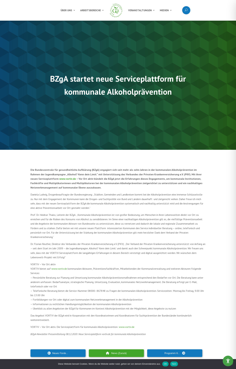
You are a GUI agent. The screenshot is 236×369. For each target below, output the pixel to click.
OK (165, 364)
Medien (164, 10)
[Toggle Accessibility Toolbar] (228, 361)
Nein (174, 364)
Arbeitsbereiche (90, 10)
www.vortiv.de (67, 178)
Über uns (66, 10)
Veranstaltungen (140, 10)
